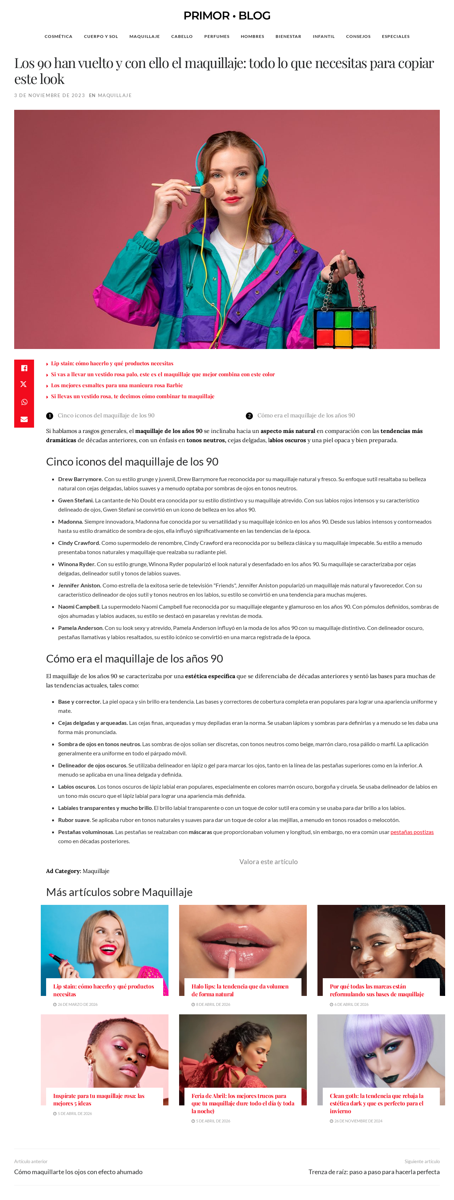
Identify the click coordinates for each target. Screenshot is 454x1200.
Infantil (324, 36)
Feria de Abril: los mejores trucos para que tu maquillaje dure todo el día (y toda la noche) (243, 1103)
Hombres (252, 36)
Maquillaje (144, 36)
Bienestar (288, 36)
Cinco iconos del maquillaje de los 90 (106, 415)
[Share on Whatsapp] (24, 402)
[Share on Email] (24, 419)
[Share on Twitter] (24, 385)
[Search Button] (432, 36)
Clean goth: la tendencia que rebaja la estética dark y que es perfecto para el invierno (376, 1103)
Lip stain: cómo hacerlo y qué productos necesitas (112, 363)
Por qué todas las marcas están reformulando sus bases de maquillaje (377, 990)
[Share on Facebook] (24, 368)
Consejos (358, 36)
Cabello (182, 36)
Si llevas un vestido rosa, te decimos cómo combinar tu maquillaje (133, 396)
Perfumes (216, 36)
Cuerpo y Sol (101, 36)
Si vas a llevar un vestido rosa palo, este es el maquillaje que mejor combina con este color (163, 374)
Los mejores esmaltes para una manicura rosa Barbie (117, 385)
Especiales (396, 36)
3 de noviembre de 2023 (49, 95)
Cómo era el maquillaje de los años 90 (306, 415)
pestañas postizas (412, 831)
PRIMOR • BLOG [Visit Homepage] (226, 15)
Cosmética (59, 36)
